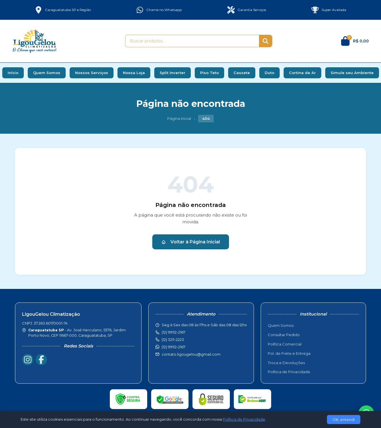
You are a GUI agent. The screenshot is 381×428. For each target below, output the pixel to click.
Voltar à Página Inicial (190, 242)
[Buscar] (265, 41)
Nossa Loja (134, 72)
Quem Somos (46, 72)
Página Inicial (179, 118)
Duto (269, 72)
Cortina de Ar (302, 72)
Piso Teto (209, 72)
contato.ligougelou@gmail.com (191, 354)
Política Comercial (284, 344)
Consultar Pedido (284, 334)
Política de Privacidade (289, 371)
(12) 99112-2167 (173, 347)
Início (13, 72)
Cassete (242, 72)
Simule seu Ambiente (352, 72)
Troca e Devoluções (286, 362)
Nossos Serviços (91, 72)
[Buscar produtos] (192, 41)
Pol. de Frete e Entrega (289, 353)
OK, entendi (344, 419)
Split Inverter (172, 72)
